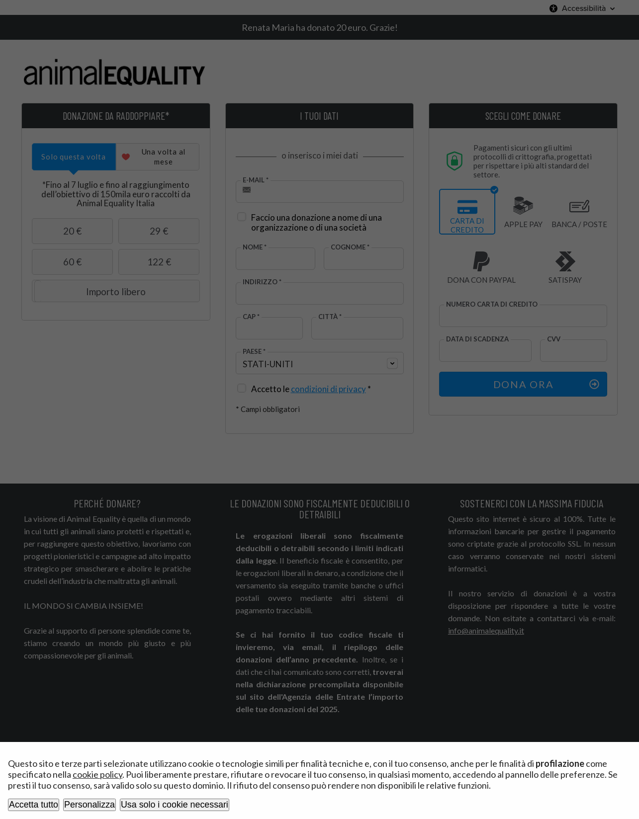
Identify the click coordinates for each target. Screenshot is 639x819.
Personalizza (89, 805)
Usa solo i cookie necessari (174, 805)
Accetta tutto (33, 805)
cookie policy (97, 774)
